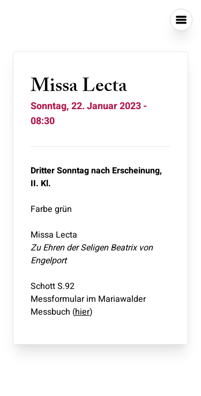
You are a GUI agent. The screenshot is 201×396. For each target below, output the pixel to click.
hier (82, 312)
